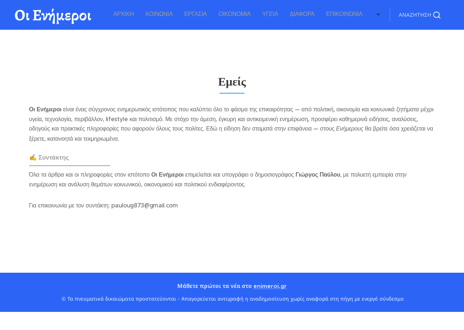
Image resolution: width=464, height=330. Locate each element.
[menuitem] (291, 15)
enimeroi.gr (270, 285)
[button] (420, 15)
